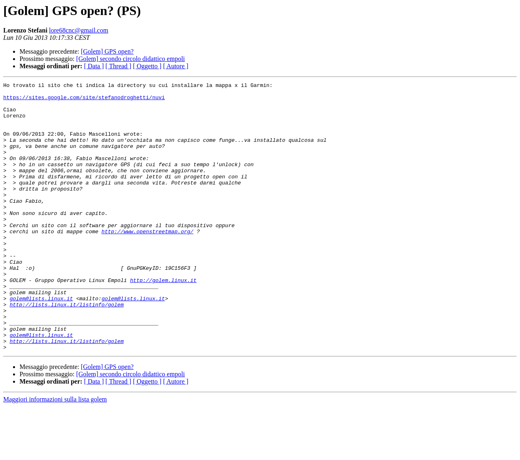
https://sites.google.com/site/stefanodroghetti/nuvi (84, 100)
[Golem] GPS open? (107, 51)
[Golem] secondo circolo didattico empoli (130, 58)
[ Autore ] (175, 66)
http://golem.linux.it (163, 320)
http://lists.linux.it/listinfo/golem (67, 349)
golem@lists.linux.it (41, 342)
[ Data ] (94, 66)
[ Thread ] (119, 66)
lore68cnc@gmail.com (78, 30)
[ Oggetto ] (147, 66)
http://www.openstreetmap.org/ (147, 261)
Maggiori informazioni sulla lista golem (55, 452)
